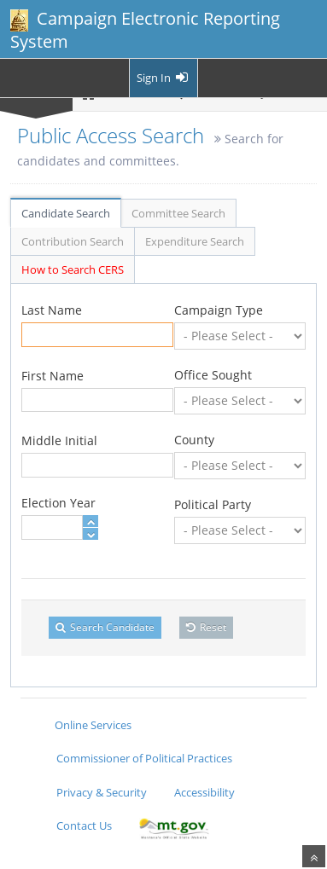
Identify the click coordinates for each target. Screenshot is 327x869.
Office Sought (213, 375)
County (194, 440)
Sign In (163, 77)
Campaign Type (218, 310)
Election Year (58, 503)
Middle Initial (59, 440)
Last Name (51, 310)
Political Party (212, 504)
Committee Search (178, 213)
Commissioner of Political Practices (144, 758)
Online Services (93, 725)
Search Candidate (105, 627)
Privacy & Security (101, 792)
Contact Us (84, 825)
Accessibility (204, 792)
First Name (52, 376)
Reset (206, 627)
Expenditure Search (194, 241)
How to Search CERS (72, 269)
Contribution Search (72, 241)
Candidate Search (65, 213)
